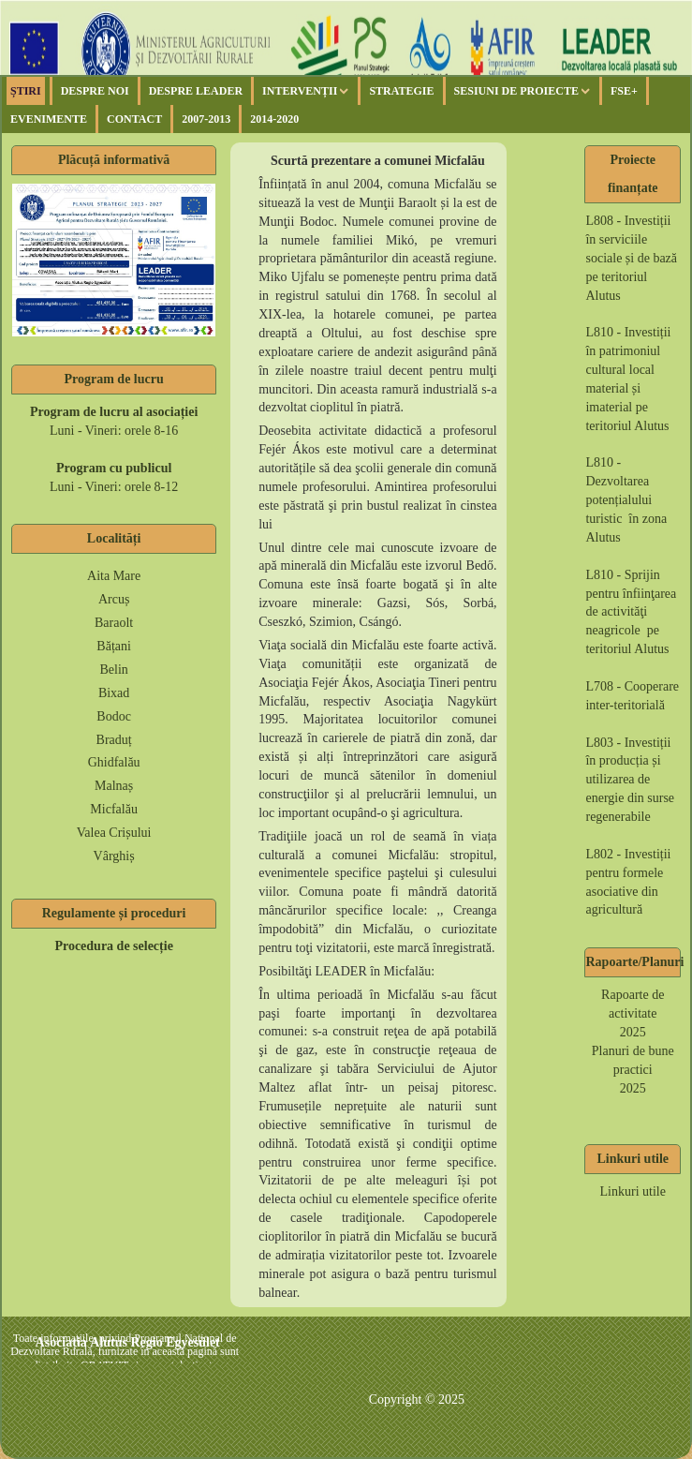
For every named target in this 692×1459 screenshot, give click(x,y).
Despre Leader (196, 90)
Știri (25, 90)
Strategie (401, 90)
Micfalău (114, 809)
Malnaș (114, 786)
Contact (134, 119)
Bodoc (113, 716)
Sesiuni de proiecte (516, 90)
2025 (633, 1032)
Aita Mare (113, 576)
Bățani (113, 646)
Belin (113, 670)
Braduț (114, 740)
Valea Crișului (114, 833)
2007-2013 (206, 119)
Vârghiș (114, 856)
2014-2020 (274, 119)
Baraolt (114, 623)
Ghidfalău (114, 762)
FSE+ (624, 90)
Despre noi (95, 90)
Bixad (113, 693)
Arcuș (113, 599)
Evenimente (48, 119)
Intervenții (299, 90)
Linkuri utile (633, 1191)
